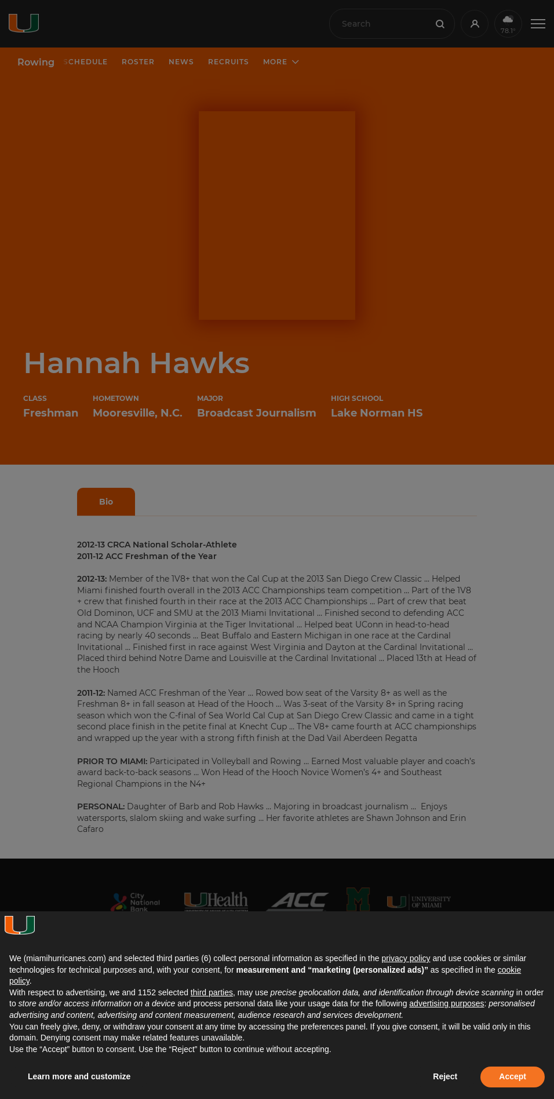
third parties (212, 992)
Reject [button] (445, 1076)
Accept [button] (512, 1076)
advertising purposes (446, 1003)
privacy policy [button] (405, 958)
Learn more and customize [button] (79, 1076)
